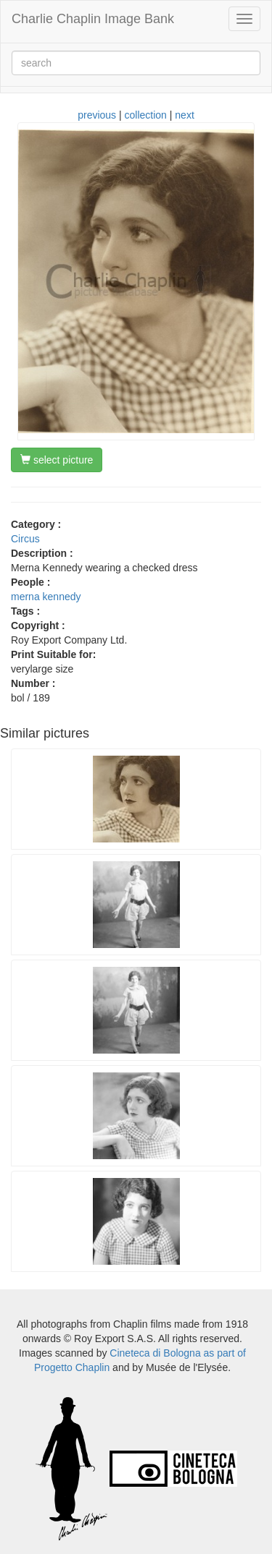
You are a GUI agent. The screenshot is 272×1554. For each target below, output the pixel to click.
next (184, 115)
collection (146, 115)
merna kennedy (46, 596)
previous (97, 115)
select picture (56, 460)
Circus (25, 539)
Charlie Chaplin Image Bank (93, 19)
